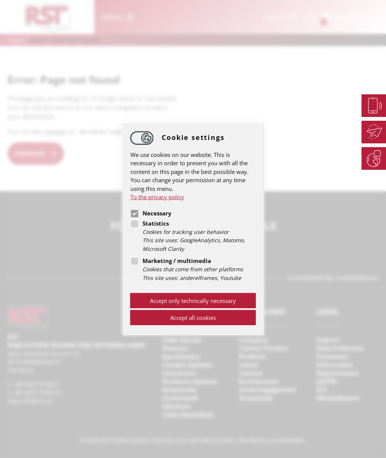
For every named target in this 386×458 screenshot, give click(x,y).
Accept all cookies (193, 317)
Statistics (149, 223)
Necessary (151, 213)
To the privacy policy (157, 197)
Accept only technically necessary (193, 300)
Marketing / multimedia (170, 260)
